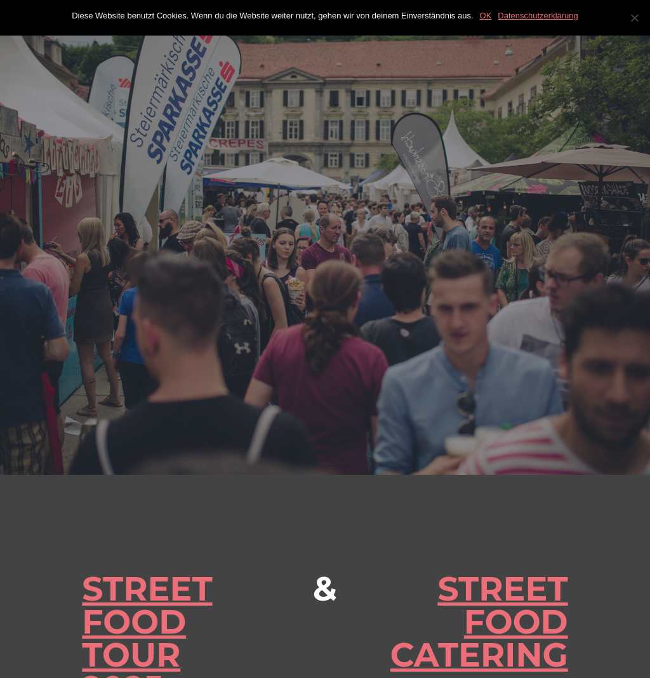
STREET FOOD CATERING (479, 622)
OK (486, 15)
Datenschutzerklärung (538, 15)
